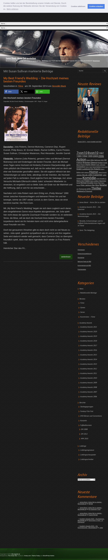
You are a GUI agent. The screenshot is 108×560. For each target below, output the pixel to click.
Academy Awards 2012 (88, 369)
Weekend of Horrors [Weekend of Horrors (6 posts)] (84, 191)
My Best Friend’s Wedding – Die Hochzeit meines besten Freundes (36, 79)
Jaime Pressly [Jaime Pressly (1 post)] (102, 172)
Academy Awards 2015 (88, 355)
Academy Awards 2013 (88, 364)
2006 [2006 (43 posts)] (101, 156)
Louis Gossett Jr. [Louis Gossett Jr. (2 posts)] (101, 178)
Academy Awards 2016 (88, 350)
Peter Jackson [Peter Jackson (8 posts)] (86, 185)
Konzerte (83, 421)
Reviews (82, 299)
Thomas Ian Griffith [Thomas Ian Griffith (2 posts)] (85, 189)
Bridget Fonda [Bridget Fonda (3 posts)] (102, 163)
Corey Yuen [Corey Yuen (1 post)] (89, 167)
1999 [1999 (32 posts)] (89, 156)
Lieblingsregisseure (87, 450)
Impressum (81, 250)
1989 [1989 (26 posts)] (79, 156)
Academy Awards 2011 (88, 373)
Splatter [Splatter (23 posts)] (103, 185)
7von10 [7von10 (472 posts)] (82, 153)
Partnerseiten (82, 269)
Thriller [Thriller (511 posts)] (96, 188)
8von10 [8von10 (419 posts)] (93, 153)
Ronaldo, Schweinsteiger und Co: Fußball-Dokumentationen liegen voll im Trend (91, 223)
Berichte (82, 403)
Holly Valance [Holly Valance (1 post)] (85, 172)
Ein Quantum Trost (94, 509)
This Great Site (12, 556)
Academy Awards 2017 (88, 345)
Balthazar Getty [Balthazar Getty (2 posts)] (99, 160)
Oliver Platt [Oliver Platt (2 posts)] (97, 183)
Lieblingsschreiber (86, 459)
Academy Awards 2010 (88, 378)
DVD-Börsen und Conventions (91, 416)
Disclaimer (81, 257)
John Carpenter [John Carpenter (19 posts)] (95, 175)
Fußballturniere (86, 425)
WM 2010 (84, 439)
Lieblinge (82, 446)
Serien (82, 312)
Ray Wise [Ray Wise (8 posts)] (95, 185)
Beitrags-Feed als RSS (84, 261)
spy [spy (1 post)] (77, 189)
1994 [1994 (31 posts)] (84, 156)
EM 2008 (84, 429)
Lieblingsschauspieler (88, 455)
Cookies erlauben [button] (96, 6)
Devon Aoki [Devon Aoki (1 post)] (104, 167)
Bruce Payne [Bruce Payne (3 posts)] (81, 165)
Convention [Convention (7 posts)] (81, 167)
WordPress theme (48, 556)
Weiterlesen (96, 61)
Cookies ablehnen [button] (78, 6)
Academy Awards (85, 323)
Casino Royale (93, 515)
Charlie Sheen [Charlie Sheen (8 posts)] (90, 165)
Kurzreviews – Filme (87, 317)
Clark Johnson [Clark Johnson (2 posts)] (100, 165)
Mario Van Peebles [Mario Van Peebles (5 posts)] (83, 181)
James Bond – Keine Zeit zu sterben (92, 202)
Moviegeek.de (15, 554)
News (81, 289)
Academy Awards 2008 (88, 387)
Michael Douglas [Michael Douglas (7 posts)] (87, 183)
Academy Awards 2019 (88, 336)
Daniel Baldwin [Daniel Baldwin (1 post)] (96, 167)
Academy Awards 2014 (88, 359)
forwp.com (27, 556)
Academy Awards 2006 (88, 397)
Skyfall (91, 504)
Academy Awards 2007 (88, 392)
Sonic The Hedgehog (86, 230)
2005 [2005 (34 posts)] (95, 156)
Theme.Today (35, 556)
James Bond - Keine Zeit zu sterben (21, 58)
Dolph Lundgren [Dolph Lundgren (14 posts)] (83, 169)
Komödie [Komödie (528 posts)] (89, 178)
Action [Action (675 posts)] (81, 159)
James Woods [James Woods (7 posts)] (82, 175)
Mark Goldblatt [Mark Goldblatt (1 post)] (94, 181)
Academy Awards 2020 (88, 332)
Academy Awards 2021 (88, 327)
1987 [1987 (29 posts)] (101, 153)
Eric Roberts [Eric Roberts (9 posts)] (95, 169)
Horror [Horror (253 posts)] (93, 172)
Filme (82, 303)
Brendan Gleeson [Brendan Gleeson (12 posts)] (90, 162)
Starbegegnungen (86, 407)
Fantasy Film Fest (86, 411)
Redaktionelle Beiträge (88, 293)
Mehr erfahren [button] (12, 9)
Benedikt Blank (59, 86)
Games (82, 308)
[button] (11, 92)
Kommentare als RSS (84, 265)
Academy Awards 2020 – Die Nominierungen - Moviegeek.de (88, 527)
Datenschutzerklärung (84, 254)
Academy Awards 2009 (88, 383)
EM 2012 (84, 434)
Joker (101, 528)
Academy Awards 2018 (88, 341)
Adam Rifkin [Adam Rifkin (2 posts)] (90, 160)
